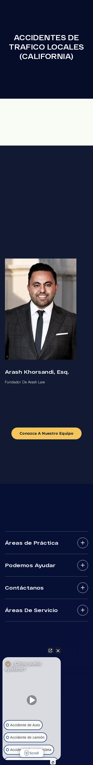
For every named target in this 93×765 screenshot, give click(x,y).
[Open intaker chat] (53, 762)
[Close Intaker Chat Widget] (58, 650)
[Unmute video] (32, 700)
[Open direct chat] (50, 650)
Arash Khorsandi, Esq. (37, 372)
